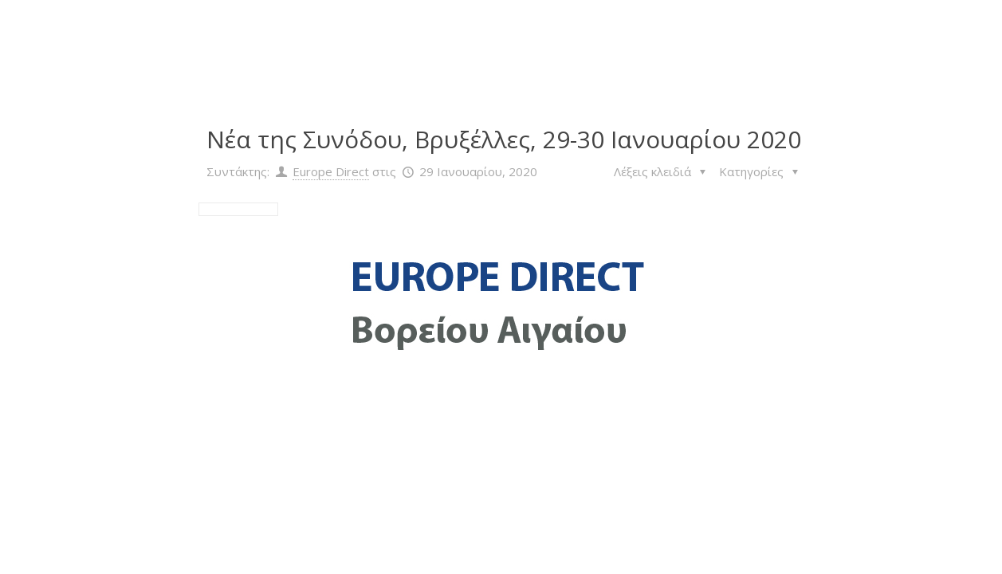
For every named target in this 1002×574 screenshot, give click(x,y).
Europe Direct (331, 171)
